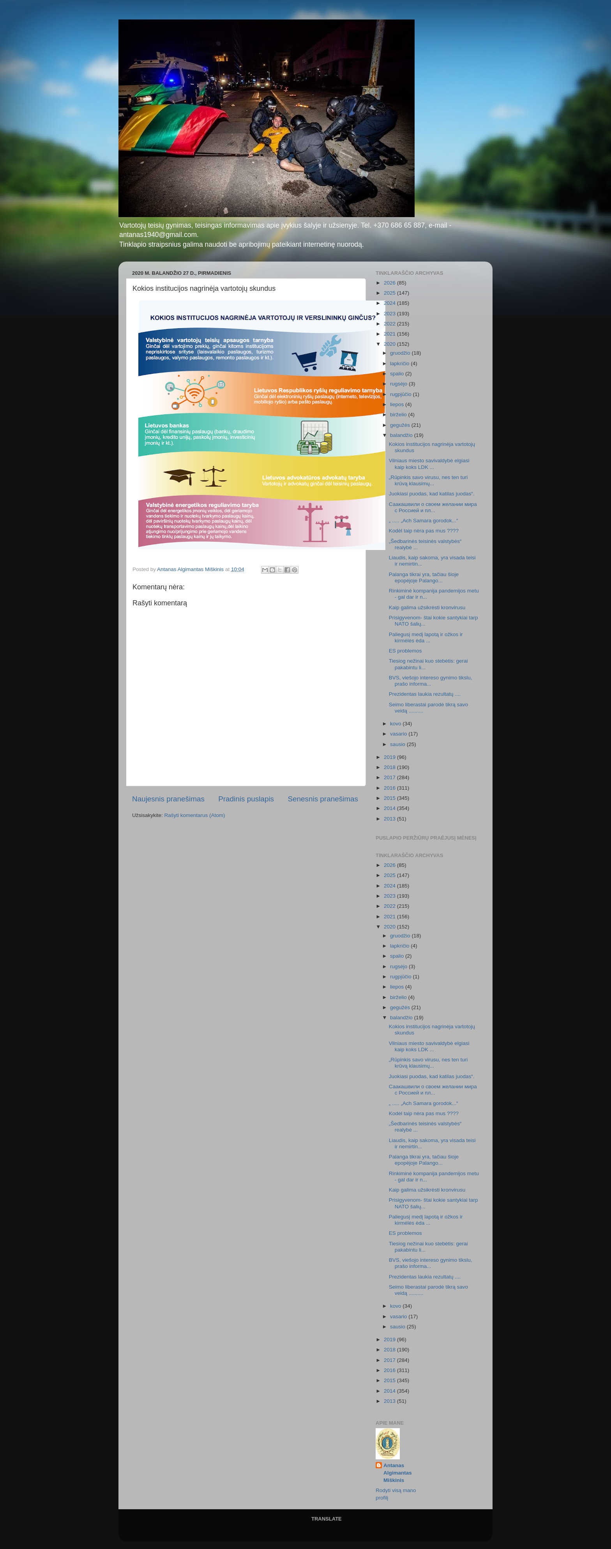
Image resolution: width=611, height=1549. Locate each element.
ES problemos (405, 651)
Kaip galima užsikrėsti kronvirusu (427, 607)
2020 (390, 344)
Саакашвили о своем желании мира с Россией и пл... (433, 507)
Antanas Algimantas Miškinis (397, 1472)
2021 (390, 334)
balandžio (402, 435)
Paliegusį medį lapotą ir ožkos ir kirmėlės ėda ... (426, 637)
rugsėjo (399, 384)
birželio (399, 414)
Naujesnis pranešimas (168, 799)
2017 (390, 777)
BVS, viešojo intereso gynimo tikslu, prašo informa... (430, 681)
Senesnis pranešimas (323, 799)
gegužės (400, 425)
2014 (390, 808)
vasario (399, 734)
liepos (397, 404)
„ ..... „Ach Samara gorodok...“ (423, 520)
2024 (390, 303)
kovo (396, 724)
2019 (390, 757)
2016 (390, 788)
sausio (398, 744)
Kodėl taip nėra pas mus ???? (424, 531)
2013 (390, 819)
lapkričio (400, 363)
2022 (390, 324)
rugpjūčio (401, 394)
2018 (390, 767)
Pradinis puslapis (246, 799)
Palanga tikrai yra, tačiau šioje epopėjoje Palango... (424, 577)
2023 (390, 314)
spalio (397, 374)
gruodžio (401, 353)
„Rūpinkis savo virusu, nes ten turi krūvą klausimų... (428, 480)
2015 (390, 798)
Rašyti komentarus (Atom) (194, 815)
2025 (390, 293)
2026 (390, 283)
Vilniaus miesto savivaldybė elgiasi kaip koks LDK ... (429, 464)
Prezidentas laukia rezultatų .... (425, 694)
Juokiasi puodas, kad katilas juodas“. (432, 494)
